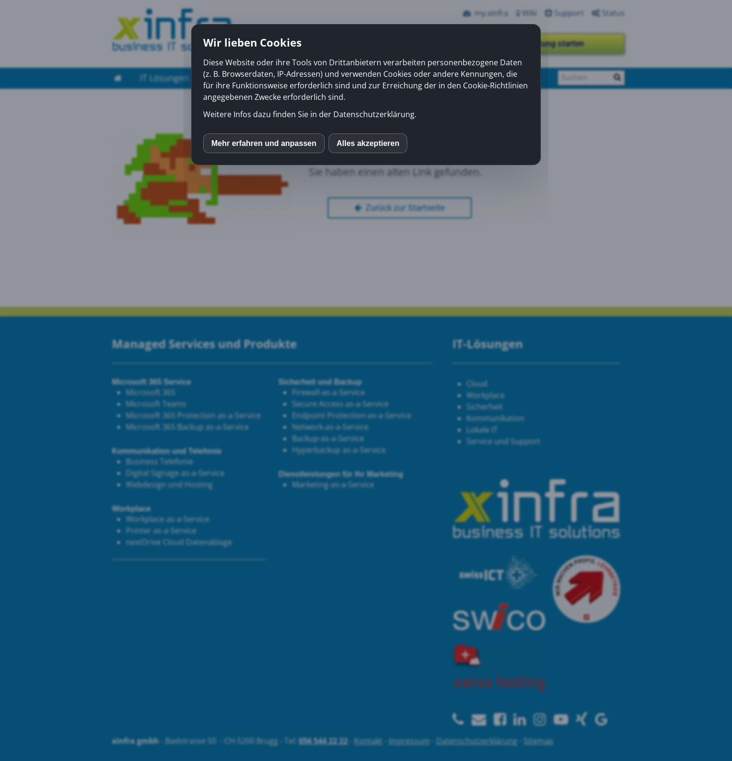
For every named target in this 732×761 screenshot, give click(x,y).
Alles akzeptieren (368, 143)
